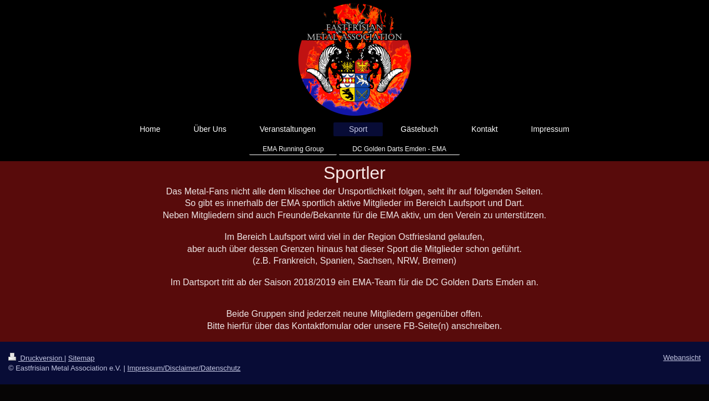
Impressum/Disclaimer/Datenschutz (183, 368)
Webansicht (682, 357)
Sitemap (81, 358)
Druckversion (36, 358)
